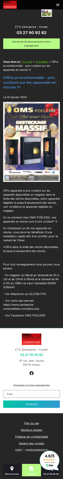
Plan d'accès (12, 474)
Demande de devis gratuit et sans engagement (31, 43)
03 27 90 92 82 (32, 32)
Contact (31, 474)
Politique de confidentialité (31, 436)
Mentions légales (31, 430)
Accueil (27, 61)
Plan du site (31, 423)
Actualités (42, 61)
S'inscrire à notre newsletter (31, 385)
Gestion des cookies (31, 443)
